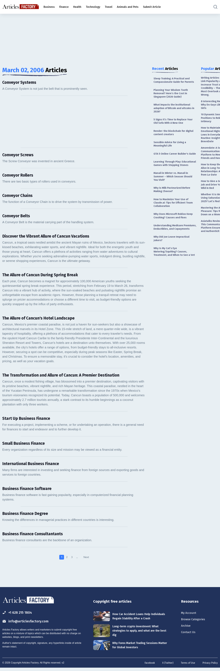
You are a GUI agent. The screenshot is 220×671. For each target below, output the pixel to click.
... (77, 559)
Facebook (148, 666)
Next (86, 559)
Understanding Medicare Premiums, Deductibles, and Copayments (171, 241)
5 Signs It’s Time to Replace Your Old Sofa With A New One (174, 122)
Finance (64, 7)
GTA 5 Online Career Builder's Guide (172, 157)
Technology (93, 7)
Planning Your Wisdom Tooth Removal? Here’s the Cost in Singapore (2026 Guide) (172, 94)
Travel (108, 7)
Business (49, 7)
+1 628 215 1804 (18, 615)
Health (77, 7)
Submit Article (152, 7)
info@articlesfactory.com (26, 624)
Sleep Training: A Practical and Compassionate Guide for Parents (175, 80)
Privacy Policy (210, 666)
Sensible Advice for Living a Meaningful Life (171, 146)
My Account (189, 615)
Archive (186, 629)
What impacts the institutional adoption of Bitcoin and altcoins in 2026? (174, 109)
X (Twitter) (167, 666)
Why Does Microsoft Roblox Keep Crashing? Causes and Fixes (174, 227)
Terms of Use (187, 666)
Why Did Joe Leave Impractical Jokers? (172, 254)
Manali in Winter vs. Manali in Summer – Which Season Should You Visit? (174, 186)
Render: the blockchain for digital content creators (175, 134)
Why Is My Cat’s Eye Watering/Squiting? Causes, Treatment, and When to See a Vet (175, 268)
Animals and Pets (127, 7)
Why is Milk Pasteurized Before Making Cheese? (173, 200)
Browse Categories (194, 622)
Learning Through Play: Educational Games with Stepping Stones (175, 171)
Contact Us (188, 636)
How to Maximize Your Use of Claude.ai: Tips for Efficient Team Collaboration (174, 214)
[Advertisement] (110, 37)
